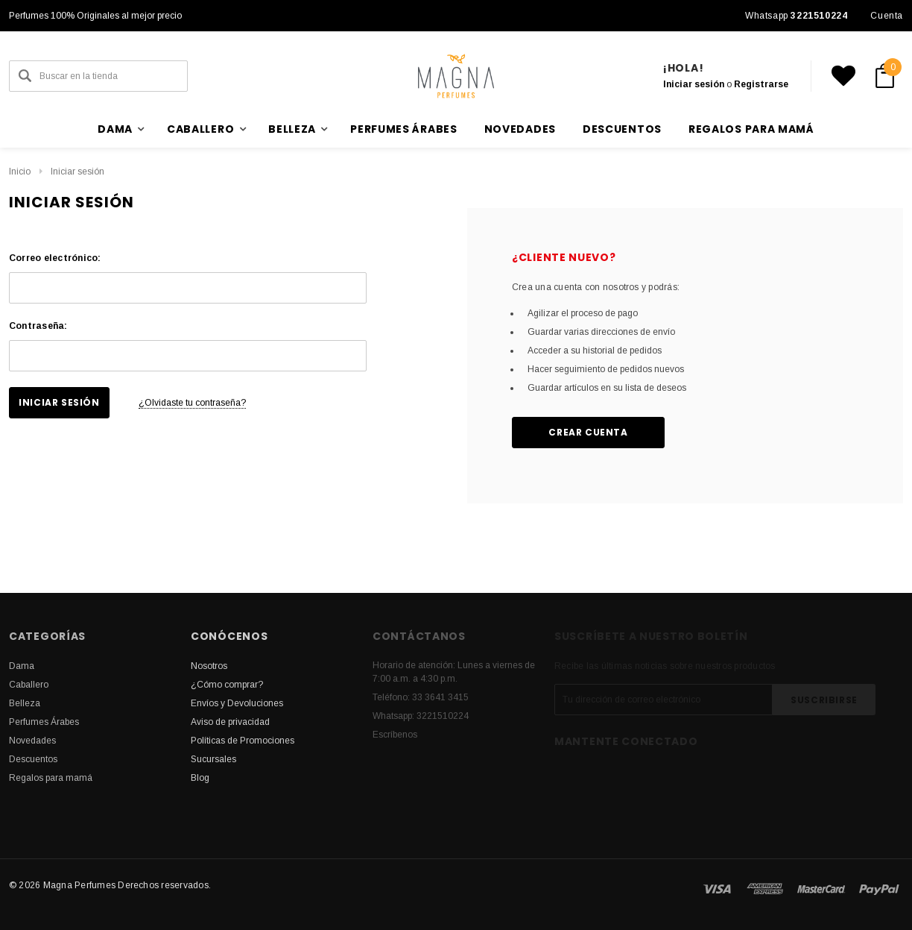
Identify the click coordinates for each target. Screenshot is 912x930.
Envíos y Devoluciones (237, 703)
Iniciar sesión (693, 84)
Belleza (24, 703)
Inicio (20, 171)
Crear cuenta (587, 432)
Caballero (28, 684)
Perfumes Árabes (403, 129)
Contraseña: (38, 326)
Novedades (520, 129)
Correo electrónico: (55, 258)
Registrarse (761, 84)
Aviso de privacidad (230, 722)
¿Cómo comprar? (227, 684)
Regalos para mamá (751, 129)
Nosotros (209, 666)
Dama (21, 666)
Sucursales (213, 759)
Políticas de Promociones (242, 740)
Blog (200, 778)
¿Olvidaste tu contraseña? (192, 403)
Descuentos (622, 129)
